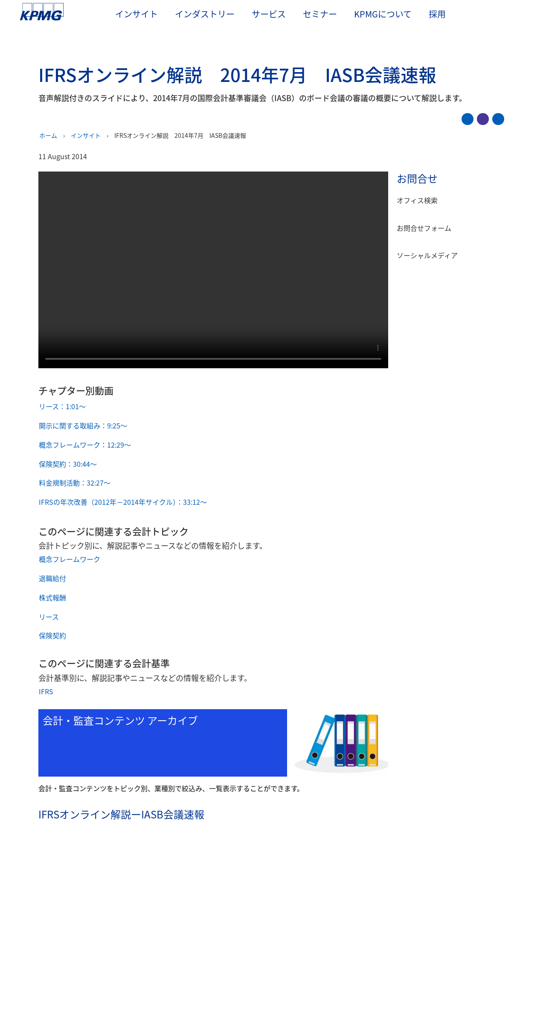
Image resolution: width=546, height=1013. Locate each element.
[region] (273, 971)
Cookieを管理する (375, 972)
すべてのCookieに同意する (448, 972)
